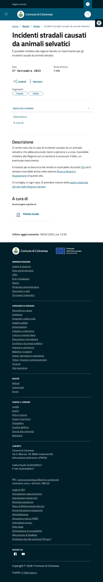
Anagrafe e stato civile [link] (23, 318)
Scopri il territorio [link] (21, 419)
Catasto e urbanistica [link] (23, 331)
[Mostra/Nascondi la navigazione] (6, 14)
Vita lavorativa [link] (19, 368)
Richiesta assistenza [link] (22, 502)
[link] (99, 23)
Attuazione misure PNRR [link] (25, 518)
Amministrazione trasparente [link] (27, 510)
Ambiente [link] (17, 314)
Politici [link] (15, 283)
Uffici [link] (15, 274)
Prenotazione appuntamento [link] (27, 494)
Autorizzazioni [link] (19, 327)
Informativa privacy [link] (22, 522)
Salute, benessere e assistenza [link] (28, 355)
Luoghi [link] (15, 407)
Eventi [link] (15, 411)
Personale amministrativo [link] (25, 287)
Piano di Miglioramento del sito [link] (28, 506)
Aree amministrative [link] (23, 270)
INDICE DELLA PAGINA (51, 108)
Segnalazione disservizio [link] (24, 498)
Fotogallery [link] (18, 423)
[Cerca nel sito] (87, 14)
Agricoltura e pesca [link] (22, 310)
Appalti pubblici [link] (20, 323)
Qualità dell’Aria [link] (20, 427)
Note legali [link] (17, 527)
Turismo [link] (16, 364)
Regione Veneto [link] (19, 4)
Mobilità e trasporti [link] (22, 351)
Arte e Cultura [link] (19, 415)
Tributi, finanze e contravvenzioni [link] (29, 360)
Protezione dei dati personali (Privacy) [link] (31, 539)
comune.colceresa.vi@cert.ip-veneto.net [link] (38, 479)
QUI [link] (83, 167)
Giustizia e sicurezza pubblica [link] (27, 343)
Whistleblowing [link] (20, 514)
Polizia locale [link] (31, 214)
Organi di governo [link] (21, 266)
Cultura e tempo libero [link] (23, 335)
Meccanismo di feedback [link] (24, 535)
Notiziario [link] (17, 435)
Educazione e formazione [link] (25, 339)
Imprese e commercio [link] (23, 347)
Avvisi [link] (15, 391)
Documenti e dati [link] (21, 291)
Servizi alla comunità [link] (23, 431)
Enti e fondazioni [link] (21, 279)
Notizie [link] (16, 383)
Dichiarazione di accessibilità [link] (27, 531)
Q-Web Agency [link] (29, 572)
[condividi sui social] (19, 81)
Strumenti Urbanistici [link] (23, 295)
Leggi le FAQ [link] (18, 490)
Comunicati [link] (18, 387)
